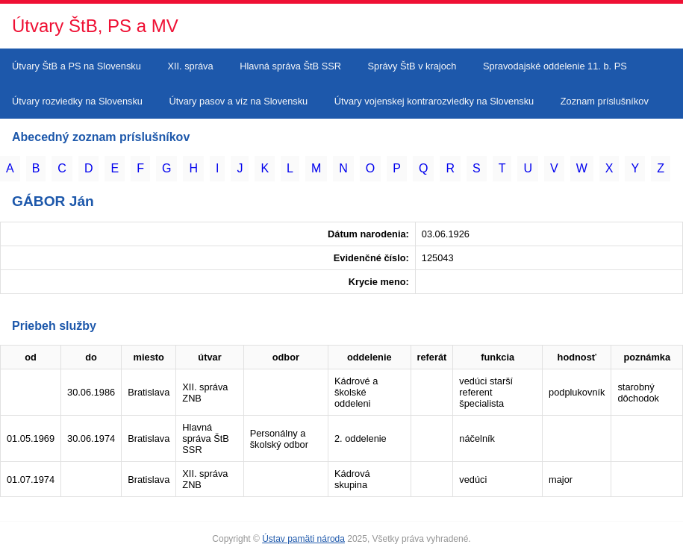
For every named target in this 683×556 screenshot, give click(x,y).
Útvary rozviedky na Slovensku (77, 101)
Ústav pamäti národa (303, 539)
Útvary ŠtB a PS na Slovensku (76, 66)
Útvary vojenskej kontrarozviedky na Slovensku (434, 101)
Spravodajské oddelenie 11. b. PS (555, 66)
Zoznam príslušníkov (605, 101)
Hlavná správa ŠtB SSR (290, 66)
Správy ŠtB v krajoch (412, 66)
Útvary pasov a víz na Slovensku (238, 101)
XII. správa (190, 66)
